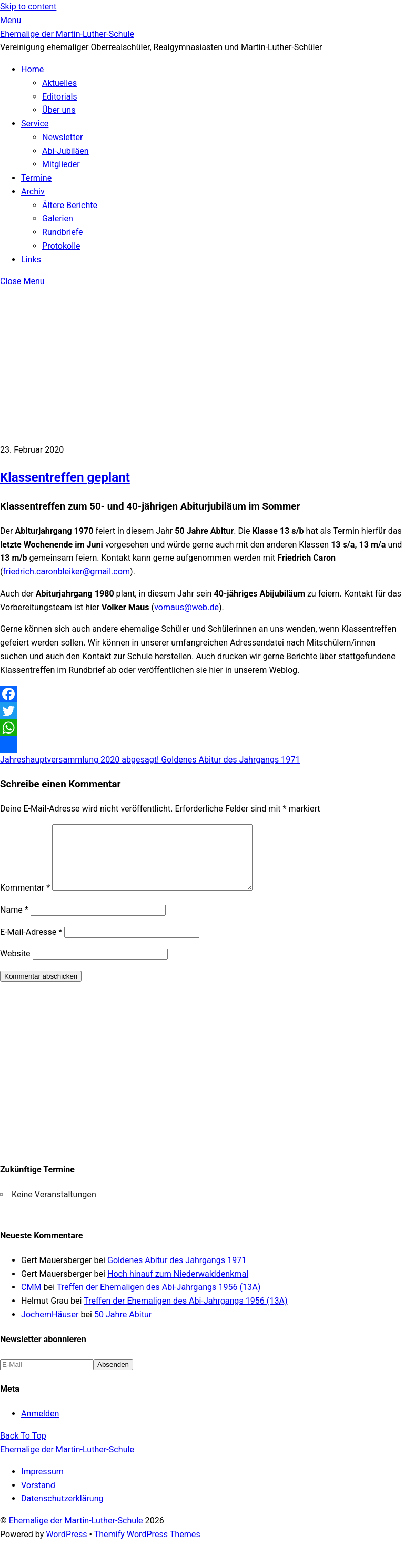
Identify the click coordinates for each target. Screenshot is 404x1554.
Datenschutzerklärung (62, 1511)
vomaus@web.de (186, 607)
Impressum (42, 1484)
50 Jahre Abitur (123, 1327)
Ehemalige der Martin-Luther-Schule (76, 1533)
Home (32, 69)
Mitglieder (61, 164)
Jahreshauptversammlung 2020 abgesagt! (79, 760)
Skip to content (28, 7)
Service (34, 124)
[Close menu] (22, 281)
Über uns (59, 110)
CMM (31, 1300)
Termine (36, 178)
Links (31, 260)
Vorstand (38, 1498)
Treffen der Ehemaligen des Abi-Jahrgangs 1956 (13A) (159, 1300)
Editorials (59, 97)
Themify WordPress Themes (147, 1547)
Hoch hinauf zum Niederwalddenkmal (177, 1287)
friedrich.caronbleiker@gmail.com (66, 571)
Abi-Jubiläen (65, 151)
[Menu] (10, 20)
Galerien (57, 218)
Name (14, 922)
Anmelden (40, 1426)
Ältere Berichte (69, 205)
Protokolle (61, 246)
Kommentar (25, 900)
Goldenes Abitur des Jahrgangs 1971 (229, 760)
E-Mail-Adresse (31, 945)
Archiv (33, 192)
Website (15, 966)
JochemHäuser (49, 1327)
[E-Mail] (46, 1377)
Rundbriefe (62, 232)
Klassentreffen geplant (65, 477)
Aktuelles (59, 83)
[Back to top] (23, 1448)
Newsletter (62, 137)
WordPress (66, 1547)
